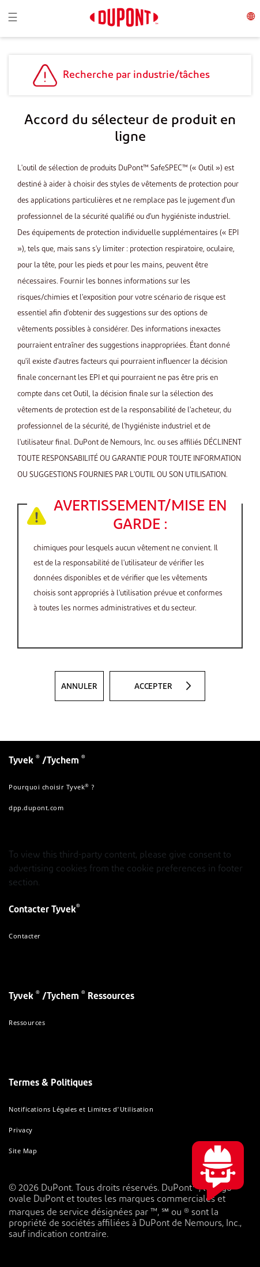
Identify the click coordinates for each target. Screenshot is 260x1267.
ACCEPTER (153, 687)
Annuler (79, 687)
